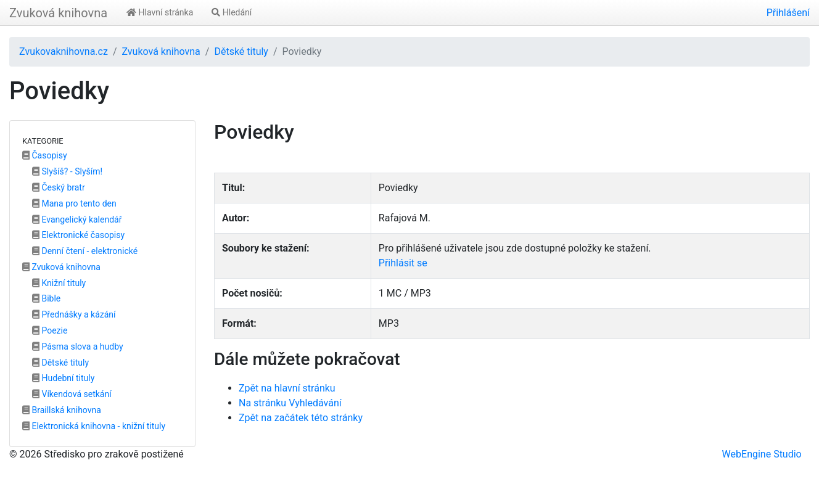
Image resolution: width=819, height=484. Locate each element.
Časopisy (44, 155)
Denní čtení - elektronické (85, 251)
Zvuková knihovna (58, 13)
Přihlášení (788, 12)
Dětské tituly (241, 51)
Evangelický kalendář (76, 219)
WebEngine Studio (762, 454)
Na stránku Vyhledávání (290, 403)
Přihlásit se (403, 263)
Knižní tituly (59, 283)
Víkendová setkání (72, 394)
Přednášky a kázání (74, 314)
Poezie (49, 330)
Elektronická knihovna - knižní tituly (93, 426)
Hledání (232, 12)
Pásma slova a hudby (77, 346)
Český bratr (58, 187)
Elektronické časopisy (78, 235)
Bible (46, 298)
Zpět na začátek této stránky (301, 418)
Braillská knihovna (61, 410)
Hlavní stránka (159, 12)
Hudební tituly (63, 378)
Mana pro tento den (74, 203)
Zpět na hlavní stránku (287, 388)
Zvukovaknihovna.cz (63, 51)
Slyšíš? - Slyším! (67, 171)
